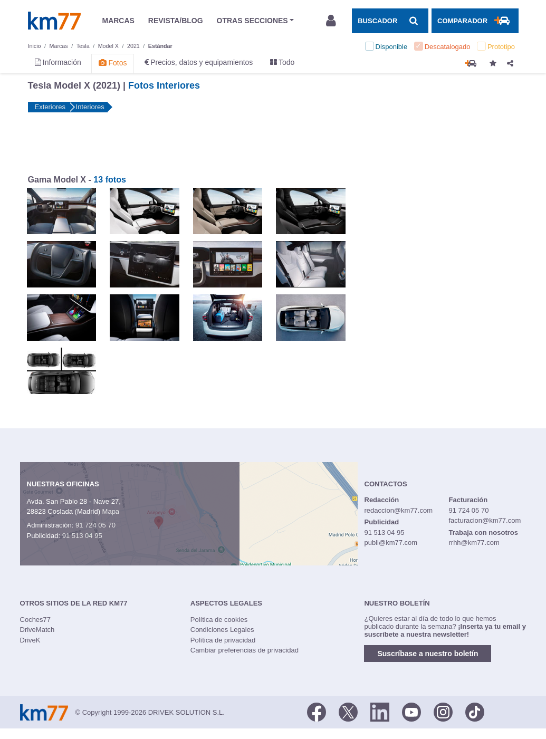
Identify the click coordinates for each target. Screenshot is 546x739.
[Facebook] (316, 711)
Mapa (111, 511)
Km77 (54, 20)
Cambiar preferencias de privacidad (244, 650)
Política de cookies (218, 619)
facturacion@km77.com (484, 520)
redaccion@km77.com (399, 510)
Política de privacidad (223, 640)
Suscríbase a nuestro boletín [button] (427, 653)
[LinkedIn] (379, 711)
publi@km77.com (391, 542)
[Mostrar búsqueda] (390, 20)
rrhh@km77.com (473, 542)
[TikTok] (474, 711)
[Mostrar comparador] (475, 20)
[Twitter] (348, 711)
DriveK (30, 640)
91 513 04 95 (82, 536)
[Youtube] (411, 711)
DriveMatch (37, 630)
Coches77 (35, 619)
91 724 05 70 (95, 525)
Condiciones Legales (222, 630)
